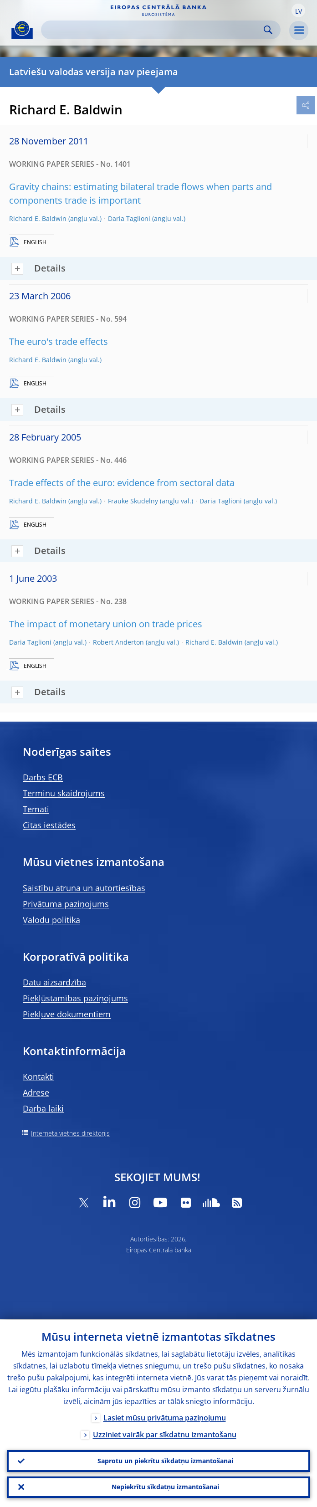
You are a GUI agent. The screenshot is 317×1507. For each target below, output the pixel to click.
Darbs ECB (43, 777)
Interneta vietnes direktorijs (70, 1133)
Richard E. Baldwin (37, 218)
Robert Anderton (118, 642)
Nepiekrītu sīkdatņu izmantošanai (165, 1486)
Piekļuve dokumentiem (67, 1014)
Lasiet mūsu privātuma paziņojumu (164, 1417)
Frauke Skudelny (133, 501)
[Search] (153, 30)
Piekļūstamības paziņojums (75, 998)
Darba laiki (43, 1108)
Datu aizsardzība (54, 982)
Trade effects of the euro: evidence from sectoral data (122, 483)
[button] (298, 10)
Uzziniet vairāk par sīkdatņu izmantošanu (164, 1434)
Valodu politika (51, 919)
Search (268, 30)
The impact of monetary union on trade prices (105, 624)
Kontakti (38, 1076)
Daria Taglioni (129, 218)
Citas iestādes (49, 825)
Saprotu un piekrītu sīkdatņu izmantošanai (165, 1460)
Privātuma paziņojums (66, 903)
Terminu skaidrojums (64, 793)
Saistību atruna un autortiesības (84, 887)
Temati (36, 809)
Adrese (36, 1092)
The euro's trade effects (58, 341)
